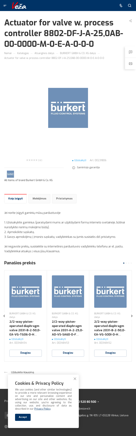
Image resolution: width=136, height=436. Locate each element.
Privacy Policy (42, 409)
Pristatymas (64, 198)
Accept (23, 417)
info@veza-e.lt (81, 408)
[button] (123, 263)
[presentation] (4, 319)
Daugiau (25, 353)
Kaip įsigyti (15, 198)
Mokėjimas (39, 198)
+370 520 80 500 (84, 402)
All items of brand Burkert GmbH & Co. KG (28, 180)
